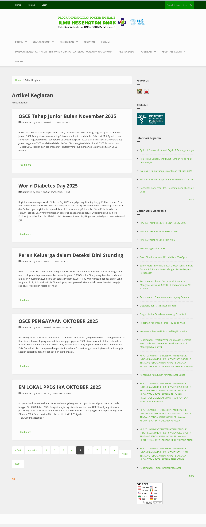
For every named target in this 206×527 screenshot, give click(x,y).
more (191, 199)
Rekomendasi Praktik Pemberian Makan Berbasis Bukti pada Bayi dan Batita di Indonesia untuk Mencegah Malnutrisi (165, 343)
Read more (25, 164)
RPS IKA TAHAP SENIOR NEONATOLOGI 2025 (163, 222)
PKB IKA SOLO (126, 51)
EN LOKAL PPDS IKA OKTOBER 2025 (60, 387)
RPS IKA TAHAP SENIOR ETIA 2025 (157, 239)
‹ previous (33, 450)
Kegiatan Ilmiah (172, 51)
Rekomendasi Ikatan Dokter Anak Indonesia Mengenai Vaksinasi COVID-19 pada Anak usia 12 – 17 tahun (166, 285)
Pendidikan (67, 41)
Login (44, 4)
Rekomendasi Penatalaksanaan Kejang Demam (164, 297)
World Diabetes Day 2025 (48, 185)
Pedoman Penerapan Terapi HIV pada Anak (162, 322)
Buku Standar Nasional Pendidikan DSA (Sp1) (163, 257)
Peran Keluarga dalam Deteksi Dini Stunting (71, 255)
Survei (19, 61)
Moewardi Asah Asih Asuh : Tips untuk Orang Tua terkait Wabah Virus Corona (63, 51)
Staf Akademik (41, 41)
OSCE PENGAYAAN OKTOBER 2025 (58, 321)
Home (18, 4)
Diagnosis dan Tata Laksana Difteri (158, 305)
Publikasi (146, 51)
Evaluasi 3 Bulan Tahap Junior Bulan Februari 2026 (166, 170)
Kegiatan (89, 41)
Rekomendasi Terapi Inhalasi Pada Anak (160, 467)
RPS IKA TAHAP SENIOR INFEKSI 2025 (159, 231)
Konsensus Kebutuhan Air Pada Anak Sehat (162, 374)
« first (18, 450)
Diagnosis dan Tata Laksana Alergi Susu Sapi (163, 314)
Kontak (31, 4)
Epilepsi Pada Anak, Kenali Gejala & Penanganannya (167, 150)
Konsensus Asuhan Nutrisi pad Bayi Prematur (163, 331)
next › (125, 453)
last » (18, 463)
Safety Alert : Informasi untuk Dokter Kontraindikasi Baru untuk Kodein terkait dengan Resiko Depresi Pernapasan (167, 269)
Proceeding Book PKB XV (153, 248)
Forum (105, 41)
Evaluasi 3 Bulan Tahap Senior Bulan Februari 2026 (166, 179)
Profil (19, 41)
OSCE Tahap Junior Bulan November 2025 (67, 116)
